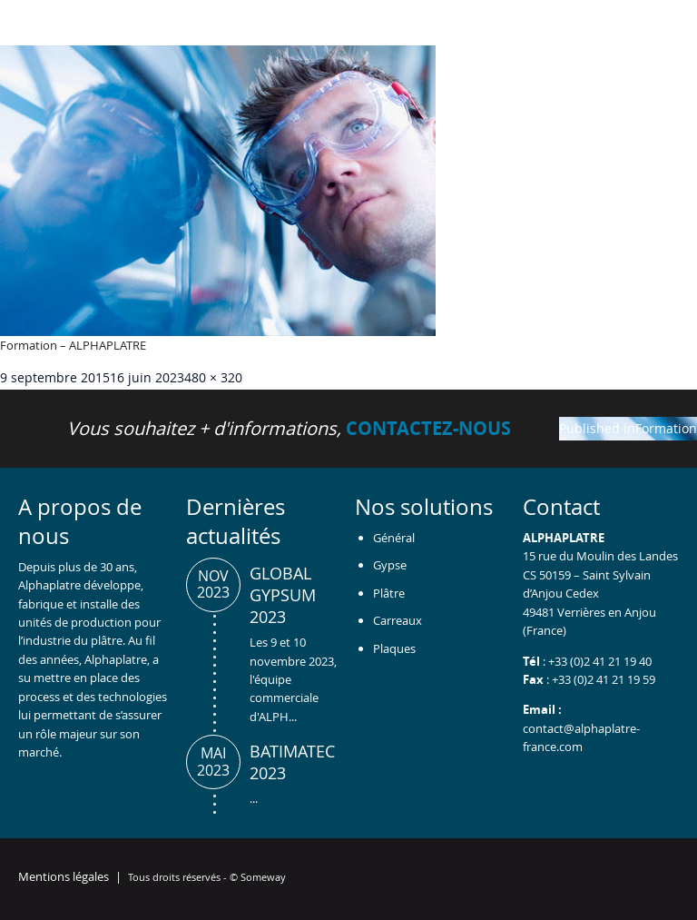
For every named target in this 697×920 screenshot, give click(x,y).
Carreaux (397, 620)
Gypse (390, 565)
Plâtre (389, 593)
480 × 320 (213, 377)
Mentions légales (63, 876)
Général (394, 537)
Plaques (394, 648)
